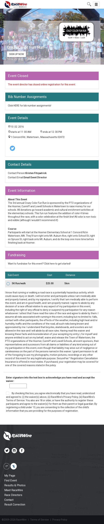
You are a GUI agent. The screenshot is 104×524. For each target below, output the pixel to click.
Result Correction (14, 504)
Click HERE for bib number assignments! (29, 105)
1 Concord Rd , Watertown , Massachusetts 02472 (38, 137)
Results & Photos (15, 485)
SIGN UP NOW (16, 54)
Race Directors (13, 495)
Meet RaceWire (13, 490)
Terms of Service (15, 400)
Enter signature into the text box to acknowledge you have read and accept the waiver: (50, 379)
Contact (8, 499)
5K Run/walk (19, 283)
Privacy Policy (70, 397)
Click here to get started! (57, 263)
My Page (9, 475)
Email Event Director (35, 177)
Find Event (10, 480)
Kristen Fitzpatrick (36, 173)
